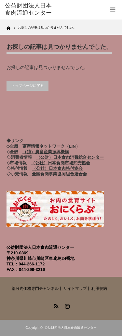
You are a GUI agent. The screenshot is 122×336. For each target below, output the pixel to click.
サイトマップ (75, 288)
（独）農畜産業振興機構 (45, 151)
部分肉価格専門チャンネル (35, 288)
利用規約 (99, 288)
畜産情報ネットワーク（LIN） (51, 146)
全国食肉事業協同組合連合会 (59, 173)
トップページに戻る (27, 85)
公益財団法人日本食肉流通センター (71, 327)
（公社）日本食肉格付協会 (57, 168)
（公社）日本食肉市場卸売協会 (60, 162)
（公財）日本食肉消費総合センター (70, 157)
